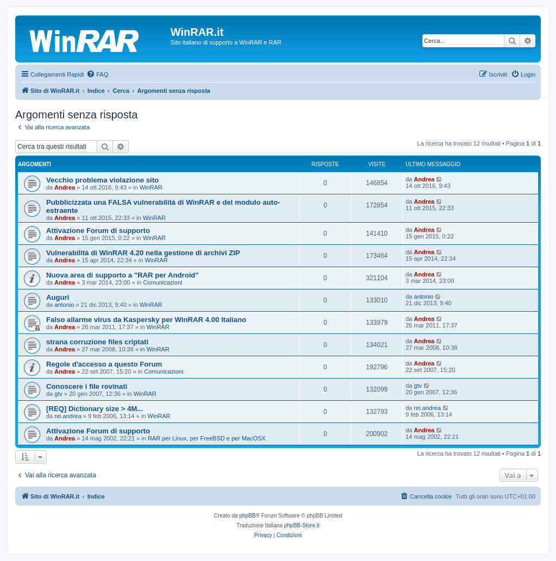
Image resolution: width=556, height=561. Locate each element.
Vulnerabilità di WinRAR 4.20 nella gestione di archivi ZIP (143, 253)
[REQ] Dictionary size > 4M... (94, 409)
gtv (58, 393)
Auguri (58, 297)
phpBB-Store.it (301, 525)
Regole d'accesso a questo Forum (104, 364)
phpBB (247, 516)
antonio (64, 304)
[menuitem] (97, 74)
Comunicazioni (162, 282)
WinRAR (151, 187)
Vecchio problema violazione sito (102, 180)
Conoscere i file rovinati (87, 386)
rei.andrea (67, 416)
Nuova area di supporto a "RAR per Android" (122, 275)
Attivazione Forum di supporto (98, 230)
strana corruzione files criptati (97, 342)
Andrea (64, 187)
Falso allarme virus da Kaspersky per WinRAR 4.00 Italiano (146, 320)
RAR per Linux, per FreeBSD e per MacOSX (207, 438)
